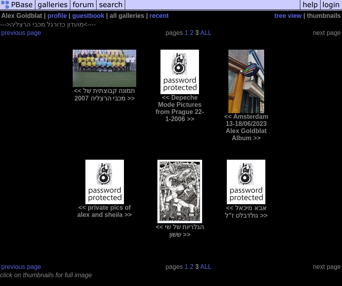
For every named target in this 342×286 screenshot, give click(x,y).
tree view (287, 15)
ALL (205, 32)
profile (57, 15)
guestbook (88, 15)
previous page (21, 32)
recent (159, 15)
